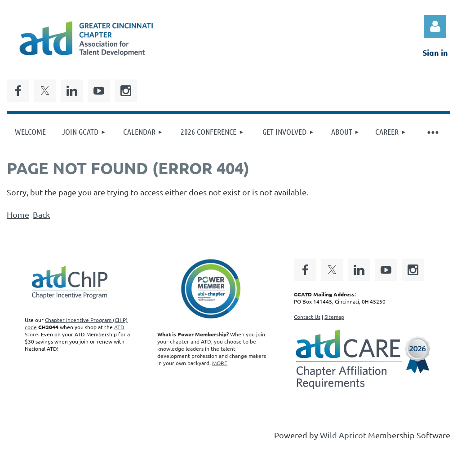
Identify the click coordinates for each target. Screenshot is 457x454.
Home (18, 214)
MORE (219, 362)
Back (41, 214)
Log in (435, 26)
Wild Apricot (343, 435)
